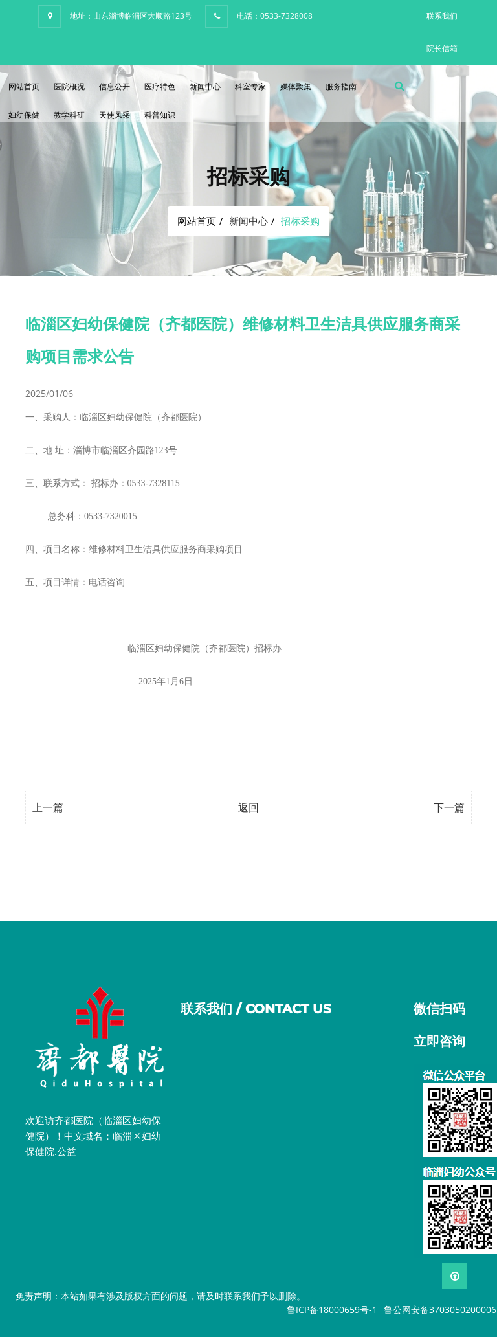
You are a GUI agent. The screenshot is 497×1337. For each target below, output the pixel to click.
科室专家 (250, 86)
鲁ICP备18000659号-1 (332, 1309)
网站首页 (23, 86)
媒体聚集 (295, 86)
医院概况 (69, 86)
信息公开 (114, 86)
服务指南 (341, 86)
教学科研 (69, 114)
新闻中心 (205, 86)
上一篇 (47, 807)
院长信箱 (442, 48)
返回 (248, 807)
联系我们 (442, 15)
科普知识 (159, 114)
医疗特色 (159, 86)
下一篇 (449, 807)
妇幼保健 (23, 114)
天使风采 (114, 114)
